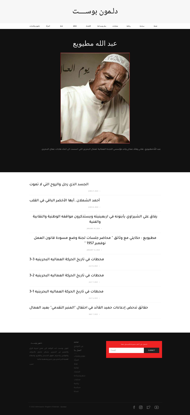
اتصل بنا (77, 350)
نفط (61, 26)
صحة (155, 26)
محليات (115, 26)
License (64, 406)
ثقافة (75, 26)
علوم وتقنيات (34, 26)
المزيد (31, 364)
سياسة (142, 26)
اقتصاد (88, 26)
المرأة (48, 26)
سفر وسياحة (101, 26)
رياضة (129, 26)
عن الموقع (78, 346)
